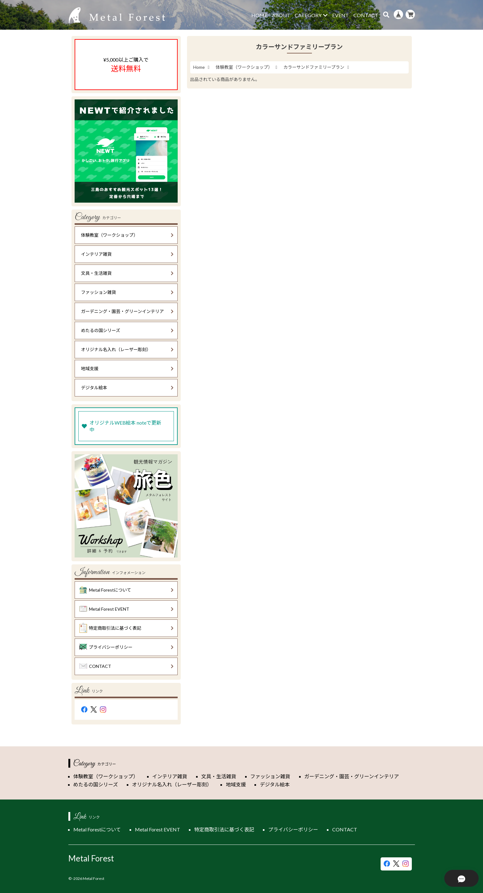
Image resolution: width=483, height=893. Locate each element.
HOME (259, 15)
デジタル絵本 (127, 387)
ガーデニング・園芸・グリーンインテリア (127, 311)
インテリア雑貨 (127, 254)
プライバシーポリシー (126, 647)
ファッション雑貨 (127, 292)
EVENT (340, 15)
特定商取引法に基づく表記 (126, 628)
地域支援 (127, 368)
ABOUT (281, 15)
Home (199, 67)
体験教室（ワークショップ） (244, 67)
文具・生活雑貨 (127, 273)
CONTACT (365, 15)
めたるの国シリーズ (127, 330)
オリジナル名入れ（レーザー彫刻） (127, 349)
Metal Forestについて (126, 590)
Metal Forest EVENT (126, 609)
